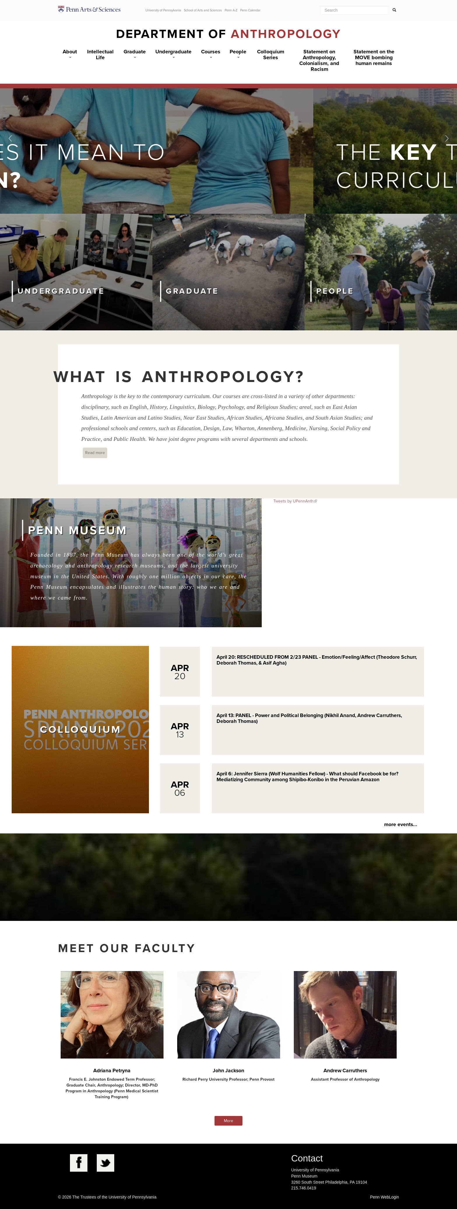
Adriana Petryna (112, 1071)
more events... (400, 825)
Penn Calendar (250, 10)
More (228, 1120)
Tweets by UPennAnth (293, 501)
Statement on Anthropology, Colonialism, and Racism (319, 60)
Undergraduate (173, 53)
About (70, 53)
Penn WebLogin (384, 1197)
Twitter (105, 1163)
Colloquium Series (270, 54)
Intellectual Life (100, 54)
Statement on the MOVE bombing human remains (374, 57)
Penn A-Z (231, 10)
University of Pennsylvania (163, 10)
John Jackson (228, 1071)
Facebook (78, 1163)
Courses (210, 53)
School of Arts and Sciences (203, 10)
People (238, 53)
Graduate (135, 53)
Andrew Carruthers (345, 1071)
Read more (96, 452)
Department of (228, 34)
